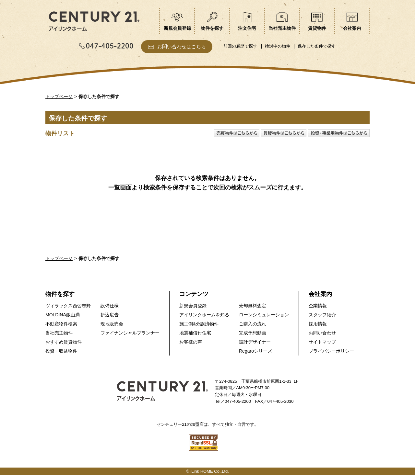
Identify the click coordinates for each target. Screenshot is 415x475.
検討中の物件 (277, 46)
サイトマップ (322, 342)
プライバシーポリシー (331, 351)
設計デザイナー (255, 342)
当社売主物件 (59, 332)
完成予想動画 (252, 332)
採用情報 (318, 323)
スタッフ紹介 (322, 314)
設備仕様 (110, 305)
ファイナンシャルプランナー (130, 332)
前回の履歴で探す (240, 46)
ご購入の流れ (252, 323)
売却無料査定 (252, 305)
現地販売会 (112, 323)
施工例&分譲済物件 (199, 323)
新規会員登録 (193, 305)
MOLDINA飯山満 (62, 314)
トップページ (59, 96)
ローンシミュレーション (264, 314)
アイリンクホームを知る (204, 314)
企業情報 (318, 305)
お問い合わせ (322, 332)
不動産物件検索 (61, 323)
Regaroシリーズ (255, 351)
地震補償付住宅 (195, 332)
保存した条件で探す (317, 46)
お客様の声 (190, 342)
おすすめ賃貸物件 (63, 342)
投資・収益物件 (61, 351)
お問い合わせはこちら (181, 46)
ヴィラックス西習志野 (68, 305)
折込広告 (110, 314)
